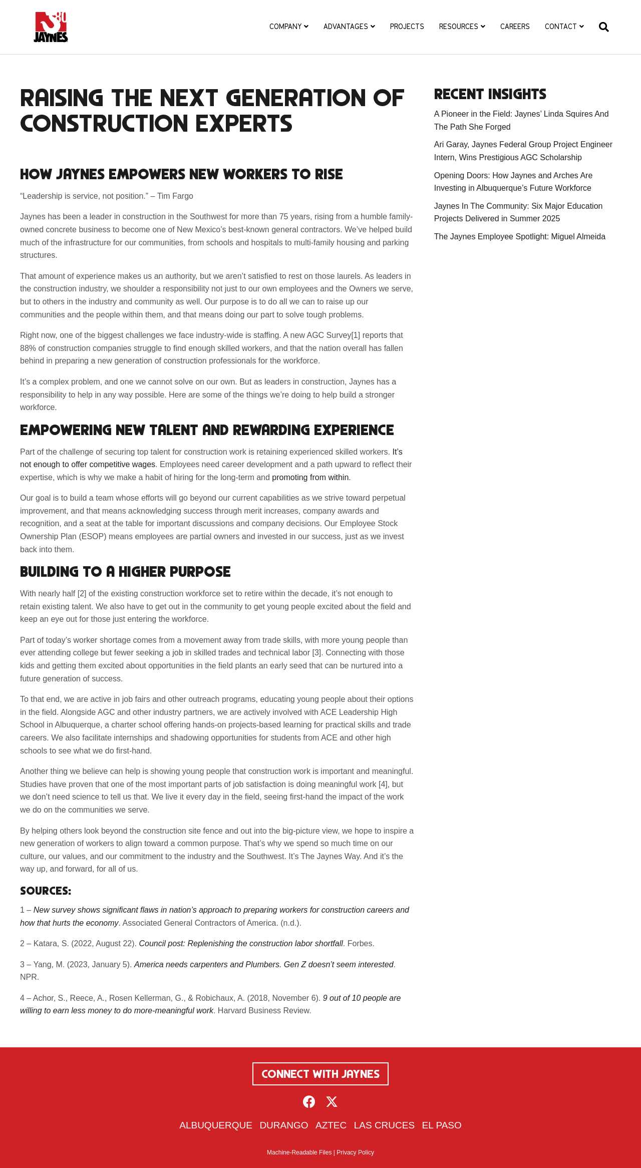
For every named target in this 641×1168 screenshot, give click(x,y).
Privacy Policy (355, 1152)
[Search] (600, 27)
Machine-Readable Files (299, 1152)
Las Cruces (384, 1125)
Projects (407, 27)
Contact (561, 27)
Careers (515, 27)
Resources (458, 27)
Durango (283, 1125)
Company (285, 27)
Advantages (346, 27)
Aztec (331, 1125)
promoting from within (310, 477)
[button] (309, 1101)
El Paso (442, 1125)
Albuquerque (215, 1125)
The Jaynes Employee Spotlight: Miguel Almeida (519, 236)
